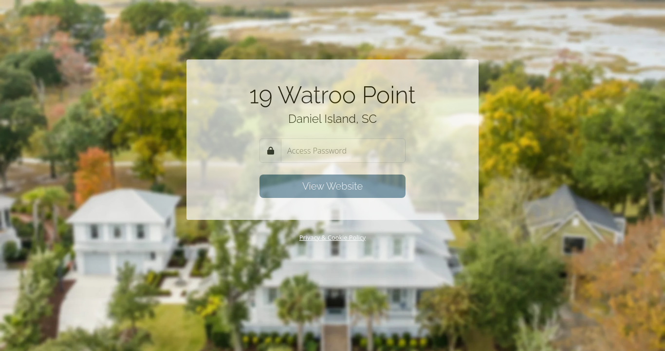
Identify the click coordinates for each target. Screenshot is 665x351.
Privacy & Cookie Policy (332, 237)
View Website (332, 186)
